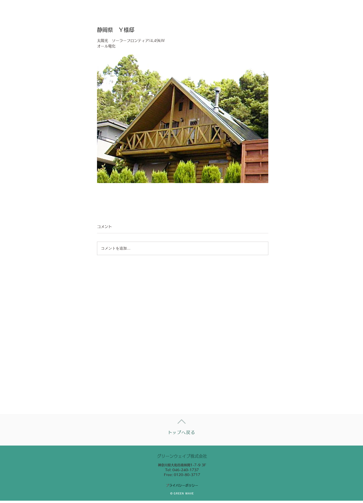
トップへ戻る (181, 432)
